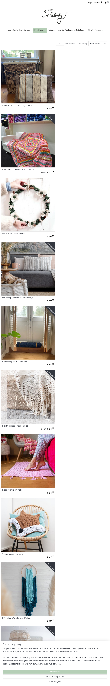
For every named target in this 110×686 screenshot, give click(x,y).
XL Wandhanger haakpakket (15, 604)
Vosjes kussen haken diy (68, 291)
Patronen (99, 30)
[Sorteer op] (98, 43)
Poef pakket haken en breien (70, 541)
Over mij (4, 654)
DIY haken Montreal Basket (14, 416)
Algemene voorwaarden (9, 644)
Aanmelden (81, 651)
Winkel (90, 30)
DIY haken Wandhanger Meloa (16, 354)
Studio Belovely (12, 30)
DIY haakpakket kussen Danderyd (72, 166)
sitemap (47, 682)
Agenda (61, 30)
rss (52, 682)
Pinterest (41, 648)
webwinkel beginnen (60, 682)
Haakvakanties (25, 30)
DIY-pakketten (40, 30)
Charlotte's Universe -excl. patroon (73, 104)
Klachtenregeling (7, 651)
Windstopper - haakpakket (14, 229)
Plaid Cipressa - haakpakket (70, 229)
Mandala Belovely (65, 479)
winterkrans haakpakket (13, 166)
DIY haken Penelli (65, 354)
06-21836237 (45, 667)
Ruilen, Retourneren (8, 649)
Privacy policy (6, 647)
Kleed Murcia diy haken (13, 291)
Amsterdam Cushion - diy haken (17, 104)
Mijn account (95, 2)
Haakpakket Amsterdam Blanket (72, 604)
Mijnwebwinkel (78, 682)
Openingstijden (6, 642)
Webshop (52, 30)
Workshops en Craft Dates (76, 30)
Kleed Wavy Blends (10, 479)
